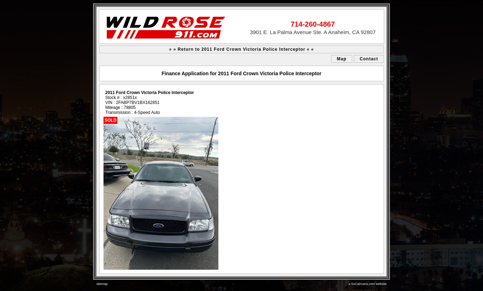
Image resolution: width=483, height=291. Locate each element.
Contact (369, 58)
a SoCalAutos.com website (367, 284)
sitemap (102, 284)
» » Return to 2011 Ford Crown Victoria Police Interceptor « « (241, 49)
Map (341, 58)
